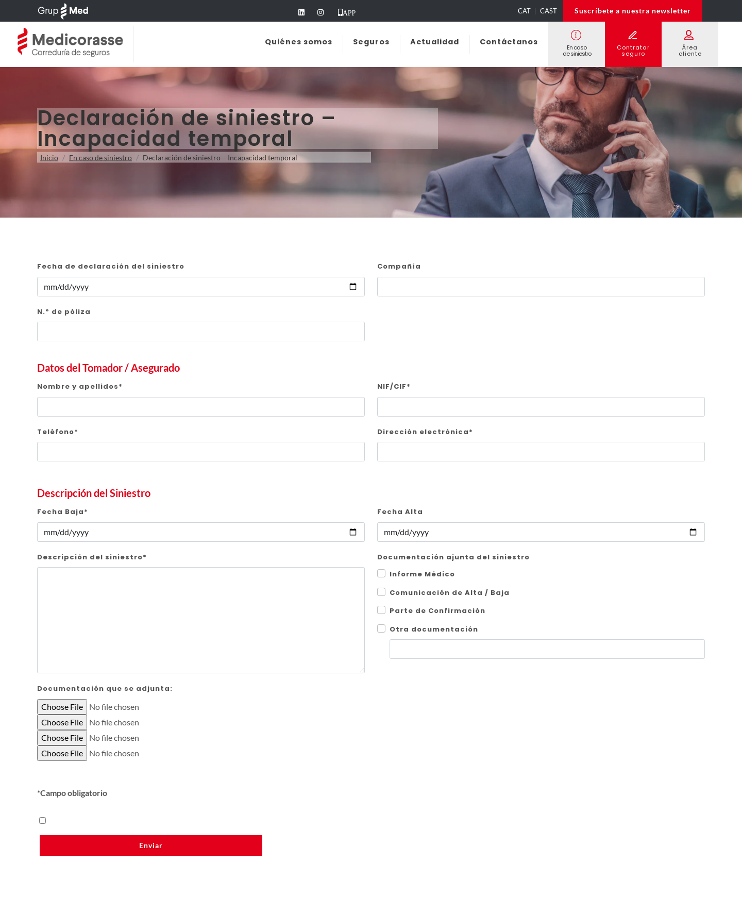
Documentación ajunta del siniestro (453, 557)
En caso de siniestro (100, 157)
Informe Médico (422, 574)
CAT (524, 11)
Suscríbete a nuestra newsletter (633, 10)
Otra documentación (434, 629)
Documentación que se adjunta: (105, 688)
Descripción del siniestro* (92, 557)
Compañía (399, 266)
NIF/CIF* (394, 386)
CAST (548, 11)
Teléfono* (57, 432)
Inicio (49, 157)
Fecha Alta (400, 512)
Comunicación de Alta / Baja (450, 593)
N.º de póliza (64, 312)
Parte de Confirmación (437, 611)
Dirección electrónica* (425, 432)
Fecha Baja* (62, 512)
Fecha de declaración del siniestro (110, 266)
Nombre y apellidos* (80, 386)
